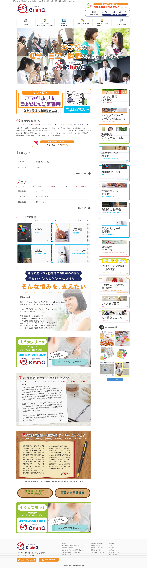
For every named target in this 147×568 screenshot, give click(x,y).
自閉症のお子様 (95, 550)
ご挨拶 (38, 167)
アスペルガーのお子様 (97, 552)
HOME (64, 543)
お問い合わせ (113, 554)
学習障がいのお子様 (97, 548)
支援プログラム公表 (43, 162)
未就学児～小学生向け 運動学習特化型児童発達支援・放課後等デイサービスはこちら (54, 481)
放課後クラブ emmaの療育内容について (74, 550)
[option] (73, 56)
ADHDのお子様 (95, 545)
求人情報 (111, 548)
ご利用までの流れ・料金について (71, 552)
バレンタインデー (42, 196)
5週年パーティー (41, 202)
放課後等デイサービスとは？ (70, 545)
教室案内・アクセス (68, 548)
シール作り (40, 191)
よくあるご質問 (66, 554)
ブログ (111, 545)
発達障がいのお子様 (97, 543)
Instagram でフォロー (115, 380)
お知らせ (111, 543)
